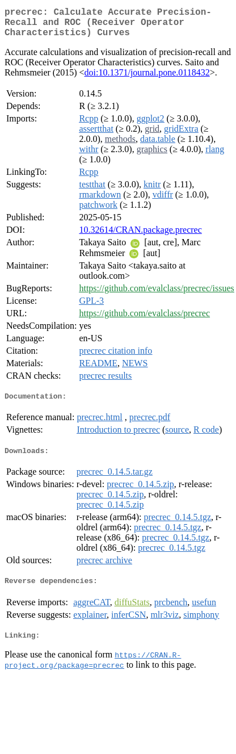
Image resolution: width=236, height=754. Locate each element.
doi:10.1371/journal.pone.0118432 (147, 79)
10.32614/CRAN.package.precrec (140, 236)
